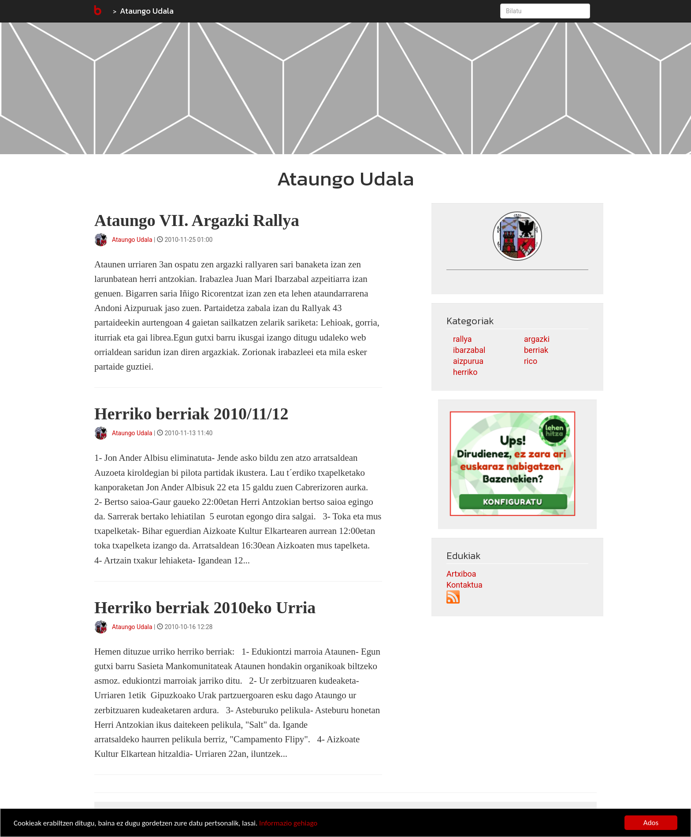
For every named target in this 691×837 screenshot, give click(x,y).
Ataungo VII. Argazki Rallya (196, 220)
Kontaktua (464, 584)
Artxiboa (461, 573)
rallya (462, 339)
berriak (536, 350)
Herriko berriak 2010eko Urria (205, 607)
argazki (537, 339)
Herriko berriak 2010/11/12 (191, 413)
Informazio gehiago (288, 823)
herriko (465, 372)
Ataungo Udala (147, 11)
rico (530, 361)
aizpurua (468, 361)
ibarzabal (469, 350)
